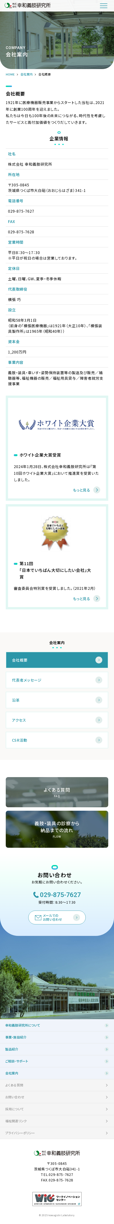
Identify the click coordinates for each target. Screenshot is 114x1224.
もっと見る (81, 490)
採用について (14, 1109)
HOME (10, 74)
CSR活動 (19, 740)
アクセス (19, 720)
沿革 (16, 700)
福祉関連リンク (16, 1121)
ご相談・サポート (16, 1061)
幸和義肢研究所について (22, 1025)
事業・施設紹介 (15, 1037)
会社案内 (26, 74)
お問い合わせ (14, 1097)
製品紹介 (11, 1049)
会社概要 (20, 660)
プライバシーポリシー (20, 1133)
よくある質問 (14, 1085)
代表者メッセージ (27, 680)
